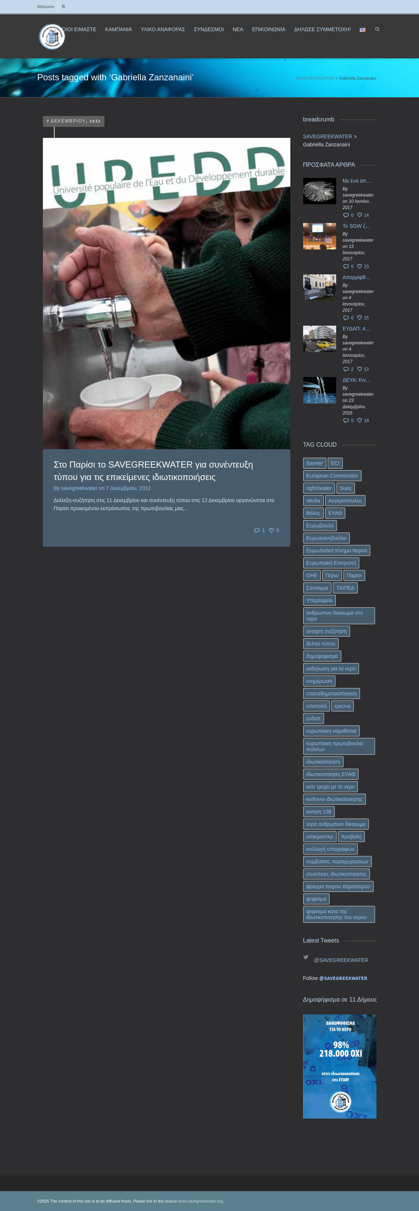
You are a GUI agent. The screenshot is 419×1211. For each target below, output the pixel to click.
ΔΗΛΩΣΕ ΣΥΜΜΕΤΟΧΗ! (322, 29)
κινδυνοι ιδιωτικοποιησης (334, 799)
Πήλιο (332, 575)
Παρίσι (354, 575)
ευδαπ (313, 718)
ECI (335, 463)
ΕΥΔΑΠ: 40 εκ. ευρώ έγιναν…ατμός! (358, 329)
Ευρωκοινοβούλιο (326, 538)
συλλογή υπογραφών (330, 849)
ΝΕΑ (238, 29)
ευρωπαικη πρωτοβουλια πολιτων (334, 746)
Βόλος (313, 513)
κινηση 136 (319, 812)
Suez (346, 488)
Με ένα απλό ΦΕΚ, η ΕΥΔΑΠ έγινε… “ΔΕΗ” (358, 181)
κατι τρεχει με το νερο (330, 787)
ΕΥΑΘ (335, 513)
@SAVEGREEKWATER (341, 960)
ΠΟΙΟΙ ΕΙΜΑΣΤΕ (77, 29)
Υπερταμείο (319, 600)
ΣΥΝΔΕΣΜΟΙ (209, 29)
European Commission (332, 476)
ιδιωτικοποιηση (323, 762)
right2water (319, 488)
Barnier (314, 463)
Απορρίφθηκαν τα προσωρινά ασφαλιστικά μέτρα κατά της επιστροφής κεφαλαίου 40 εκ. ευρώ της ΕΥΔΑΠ (358, 277)
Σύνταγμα (317, 588)
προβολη (351, 836)
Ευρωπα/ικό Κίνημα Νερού (336, 550)
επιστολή (316, 706)
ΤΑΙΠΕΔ (345, 588)
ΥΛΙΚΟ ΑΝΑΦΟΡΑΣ (163, 29)
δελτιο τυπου (320, 644)
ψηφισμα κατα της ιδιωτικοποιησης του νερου (336, 914)
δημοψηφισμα (322, 656)
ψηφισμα (316, 899)
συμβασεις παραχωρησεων (337, 861)
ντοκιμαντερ (319, 836)
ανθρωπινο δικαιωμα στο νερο (334, 616)
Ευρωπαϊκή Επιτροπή (331, 563)
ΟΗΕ (311, 575)
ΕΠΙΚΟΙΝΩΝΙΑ (268, 29)
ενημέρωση (319, 681)
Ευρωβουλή (320, 525)
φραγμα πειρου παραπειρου (338, 886)
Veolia (313, 501)
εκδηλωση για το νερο (331, 669)
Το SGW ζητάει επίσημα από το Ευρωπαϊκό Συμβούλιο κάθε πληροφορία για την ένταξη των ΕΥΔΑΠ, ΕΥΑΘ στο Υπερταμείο (358, 226)
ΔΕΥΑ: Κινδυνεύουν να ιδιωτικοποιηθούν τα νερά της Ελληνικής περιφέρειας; (358, 380)
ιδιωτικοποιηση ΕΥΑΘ (331, 774)
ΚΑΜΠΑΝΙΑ (118, 29)
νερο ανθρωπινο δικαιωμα (336, 824)
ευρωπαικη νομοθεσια (331, 731)
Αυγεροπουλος (345, 501)
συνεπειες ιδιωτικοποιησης (336, 874)
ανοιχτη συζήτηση (326, 631)
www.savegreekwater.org (200, 1201)
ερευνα (342, 706)
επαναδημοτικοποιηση (331, 693)
